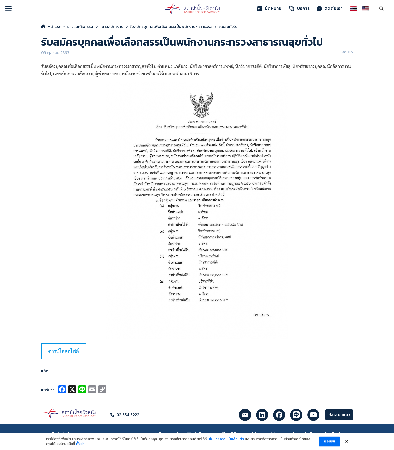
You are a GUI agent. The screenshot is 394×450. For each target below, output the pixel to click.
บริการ (299, 8)
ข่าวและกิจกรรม (80, 26)
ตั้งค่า (80, 446)
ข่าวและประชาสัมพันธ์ (294, 434)
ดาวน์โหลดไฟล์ (63, 351)
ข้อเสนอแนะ (339, 415)
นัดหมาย (269, 8)
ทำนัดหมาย (200, 434)
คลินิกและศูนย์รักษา (242, 434)
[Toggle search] (381, 9)
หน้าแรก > (56, 26)
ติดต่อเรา (330, 8)
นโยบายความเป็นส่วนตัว (226, 441)
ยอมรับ (329, 443)
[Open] (8, 8)
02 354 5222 (127, 415)
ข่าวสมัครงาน (113, 26)
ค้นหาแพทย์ (165, 434)
